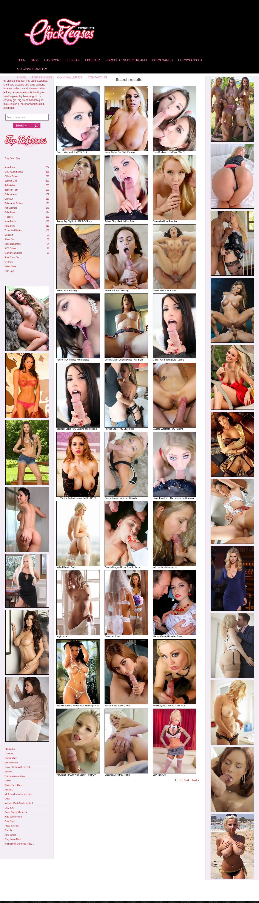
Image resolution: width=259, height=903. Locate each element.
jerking (7, 92)
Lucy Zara (9, 808)
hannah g (34, 100)
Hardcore (52, 60)
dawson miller (37, 88)
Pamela (8, 830)
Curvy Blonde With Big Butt (18, 767)
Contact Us (97, 77)
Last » (195, 780)
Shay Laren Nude (13, 839)
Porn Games (162, 60)
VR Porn (9, 262)
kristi (6, 84)
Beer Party (10, 821)
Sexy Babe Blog (12, 158)
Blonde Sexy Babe (13, 785)
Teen (21, 60)
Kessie (8, 780)
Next (186, 780)
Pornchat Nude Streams (126, 60)
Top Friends (42, 77)
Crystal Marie (11, 758)
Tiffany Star (10, 749)
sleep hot (8, 107)
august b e (35, 96)
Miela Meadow (11, 762)
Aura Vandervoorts (13, 817)
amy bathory (37, 84)
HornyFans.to (190, 60)
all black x (9, 80)
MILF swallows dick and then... (19, 794)
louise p (15, 103)
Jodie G (8, 771)
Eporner (92, 60)
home (21, 77)
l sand (24, 88)
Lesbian (73, 60)
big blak (23, 96)
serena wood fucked (32, 103)
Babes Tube (10, 266)
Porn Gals (9, 271)
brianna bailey (11, 88)
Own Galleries (69, 77)
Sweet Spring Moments (16, 812)
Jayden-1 (9, 789)
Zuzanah (9, 753)
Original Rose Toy (32, 68)
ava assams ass (19, 84)
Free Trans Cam (12, 257)
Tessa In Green (12, 826)
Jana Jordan (10, 835)
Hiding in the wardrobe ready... (19, 844)
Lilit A (7, 799)
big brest (23, 100)
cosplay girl (9, 100)
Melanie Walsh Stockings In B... (20, 803)
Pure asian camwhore (15, 776)
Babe (35, 60)
